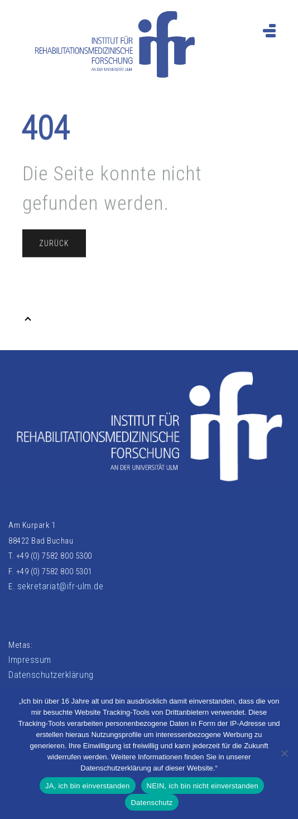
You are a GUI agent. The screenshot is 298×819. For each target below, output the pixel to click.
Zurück (54, 246)
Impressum (29, 660)
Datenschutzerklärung (51, 675)
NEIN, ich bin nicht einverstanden (202, 786)
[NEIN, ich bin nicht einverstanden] (284, 753)
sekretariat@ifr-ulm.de (60, 586)
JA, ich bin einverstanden (87, 786)
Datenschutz (151, 802)
